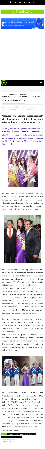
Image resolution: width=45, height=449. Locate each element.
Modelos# (24, 434)
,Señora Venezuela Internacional (22, 109)
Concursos (13, 94)
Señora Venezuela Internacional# (18, 435)
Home (4, 94)
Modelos (22, 94)
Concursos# (13, 434)
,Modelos (5, 109)
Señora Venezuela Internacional (14, 96)
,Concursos (31, 107)
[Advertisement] (22, 52)
